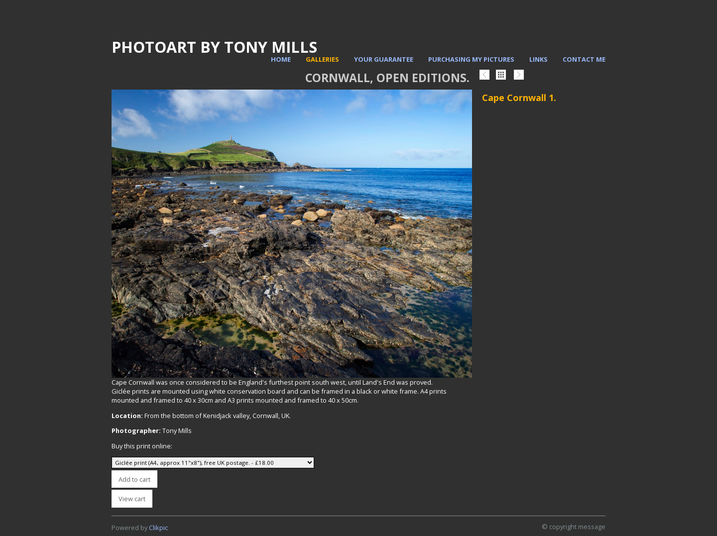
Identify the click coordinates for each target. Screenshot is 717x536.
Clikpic (158, 527)
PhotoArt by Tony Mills (214, 46)
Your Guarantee (383, 59)
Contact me (584, 59)
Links (538, 59)
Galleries (322, 59)
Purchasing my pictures (471, 59)
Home (281, 59)
